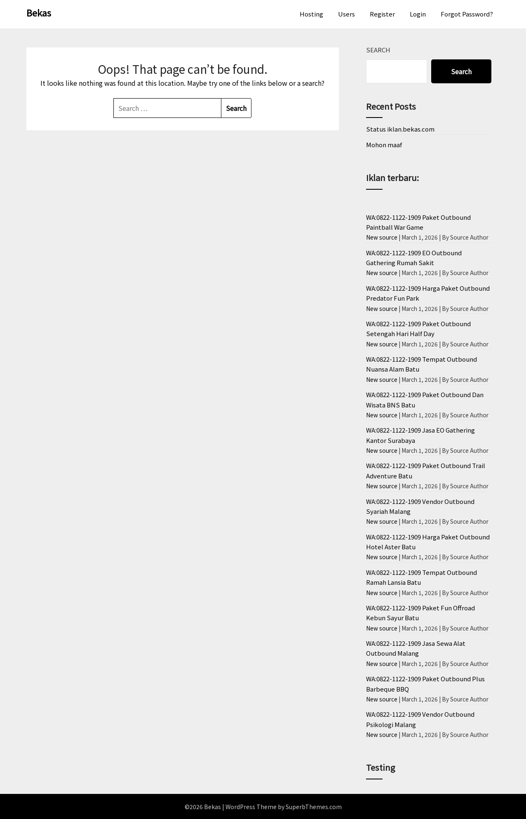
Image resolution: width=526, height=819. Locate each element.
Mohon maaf (384, 144)
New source (381, 237)
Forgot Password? (467, 13)
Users (346, 13)
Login (418, 13)
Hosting (311, 13)
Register (382, 13)
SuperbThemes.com (314, 807)
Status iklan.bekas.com (400, 129)
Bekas (38, 12)
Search (378, 49)
